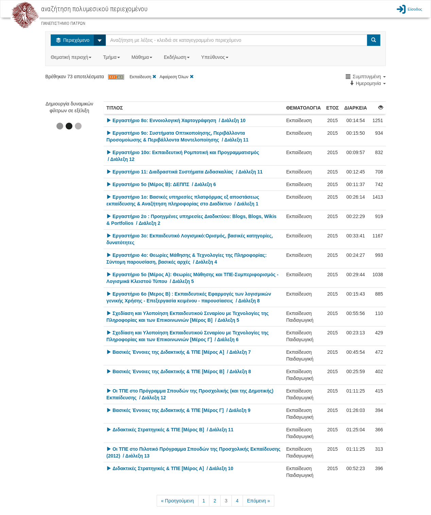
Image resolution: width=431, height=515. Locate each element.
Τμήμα (112, 57)
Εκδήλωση (177, 57)
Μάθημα (143, 57)
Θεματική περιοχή (72, 57)
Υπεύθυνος (215, 57)
